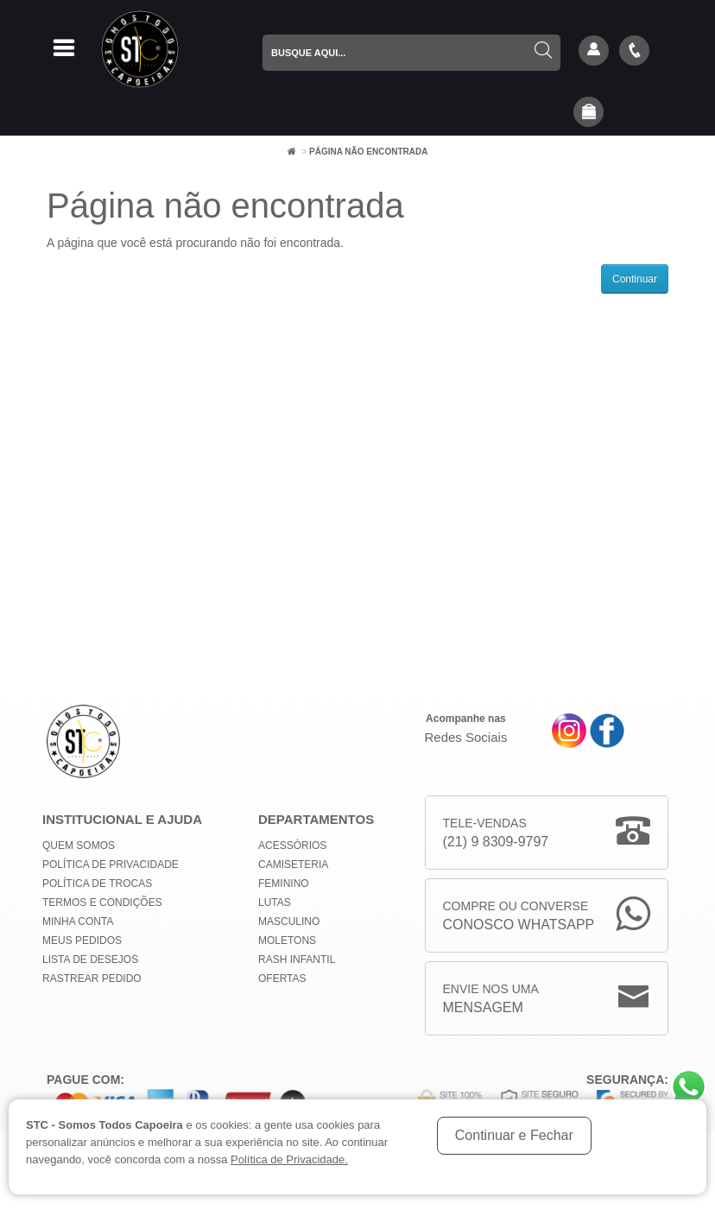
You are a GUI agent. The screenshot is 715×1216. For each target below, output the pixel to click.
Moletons (287, 940)
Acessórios (292, 845)
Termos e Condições (102, 902)
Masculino (289, 921)
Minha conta (77, 921)
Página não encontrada (368, 151)
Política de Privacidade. (289, 1159)
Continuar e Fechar (514, 1135)
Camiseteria (293, 864)
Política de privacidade (110, 864)
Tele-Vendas (496, 834)
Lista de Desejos (90, 959)
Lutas (274, 902)
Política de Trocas (97, 883)
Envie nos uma (491, 999)
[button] (589, 113)
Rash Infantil (296, 959)
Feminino (283, 883)
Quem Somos (78, 845)
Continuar (634, 279)
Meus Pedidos (82, 940)
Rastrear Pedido (92, 978)
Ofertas (282, 978)
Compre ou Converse (519, 916)
